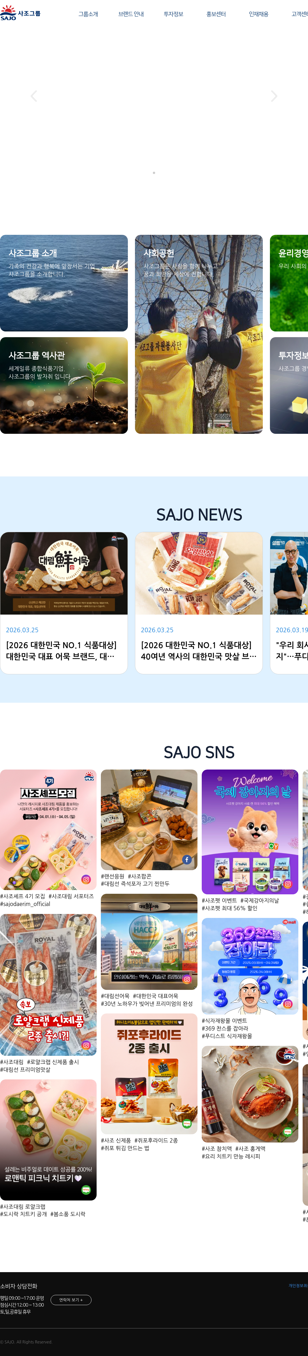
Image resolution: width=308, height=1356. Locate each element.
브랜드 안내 (130, 14)
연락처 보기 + (71, 1300)
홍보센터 (216, 14)
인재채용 (258, 14)
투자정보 (173, 14)
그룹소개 (88, 14)
